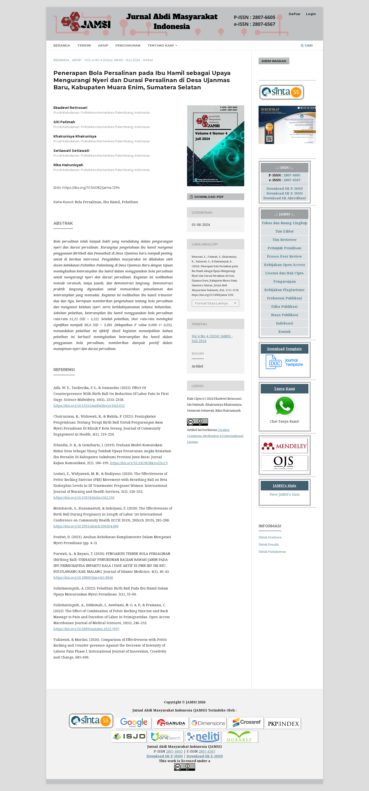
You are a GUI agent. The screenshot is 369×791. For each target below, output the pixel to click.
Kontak (284, 331)
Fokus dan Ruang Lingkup (284, 223)
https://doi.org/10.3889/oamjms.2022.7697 (86, 628)
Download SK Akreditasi (284, 198)
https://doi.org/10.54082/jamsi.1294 (91, 188)
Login (311, 14)
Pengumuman (127, 45)
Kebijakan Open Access (284, 264)
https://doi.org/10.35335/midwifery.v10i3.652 (89, 405)
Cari (307, 45)
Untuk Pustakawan (272, 551)
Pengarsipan (284, 281)
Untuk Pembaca (270, 537)
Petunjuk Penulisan (284, 248)
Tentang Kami (161, 45)
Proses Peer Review (284, 256)
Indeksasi (284, 323)
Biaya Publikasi (284, 315)
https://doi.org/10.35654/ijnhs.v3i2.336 (83, 497)
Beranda (61, 45)
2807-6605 (292, 175)
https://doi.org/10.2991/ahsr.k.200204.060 (86, 526)
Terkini (84, 45)
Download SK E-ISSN (284, 193)
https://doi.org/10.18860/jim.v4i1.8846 (83, 577)
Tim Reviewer (284, 239)
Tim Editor (284, 231)
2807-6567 (292, 180)
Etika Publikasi (284, 306)
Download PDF (208, 197)
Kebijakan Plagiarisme (284, 289)
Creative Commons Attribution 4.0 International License (215, 436)
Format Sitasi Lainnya (211, 303)
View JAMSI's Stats (285, 494)
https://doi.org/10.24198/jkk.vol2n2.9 (139, 463)
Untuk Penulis (269, 544)
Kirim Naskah (274, 61)
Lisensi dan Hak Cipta (284, 273)
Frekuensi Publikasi (284, 298)
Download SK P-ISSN (284, 188)
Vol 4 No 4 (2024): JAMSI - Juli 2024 (112, 60)
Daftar (295, 14)
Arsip (103, 45)
